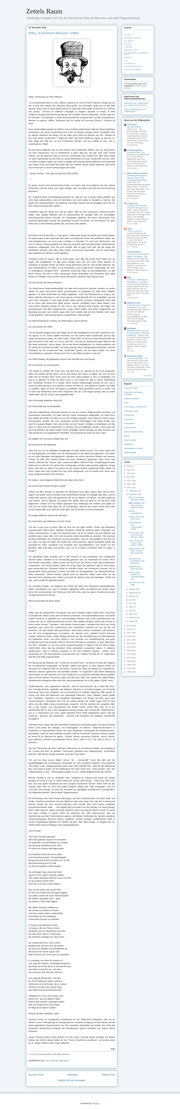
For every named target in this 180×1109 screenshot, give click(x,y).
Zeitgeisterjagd (130, 452)
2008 (129, 665)
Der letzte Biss (130, 428)
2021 (129, 484)
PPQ (129, 277)
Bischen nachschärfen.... (136, 512)
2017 (129, 633)
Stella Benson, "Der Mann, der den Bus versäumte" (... (136, 552)
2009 (129, 661)
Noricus (128, 57)
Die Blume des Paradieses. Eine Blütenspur (136, 561)
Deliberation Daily (134, 356)
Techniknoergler (133, 66)
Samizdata (131, 328)
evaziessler (128, 419)
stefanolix (130, 63)
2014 (129, 643)
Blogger (95, 1103)
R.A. (126, 60)
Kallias (128, 44)
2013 (129, 647)
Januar (132, 621)
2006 (129, 672)
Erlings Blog (129, 415)
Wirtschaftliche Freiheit (137, 173)
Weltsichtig (128, 444)
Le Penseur (132, 125)
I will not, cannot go (134, 231)
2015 (129, 640)
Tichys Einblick (133, 252)
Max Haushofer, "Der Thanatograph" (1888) (136, 525)
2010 (129, 658)
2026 (129, 466)
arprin (126, 403)
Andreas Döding (132, 38)
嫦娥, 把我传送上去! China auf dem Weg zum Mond (137, 505)
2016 (129, 636)
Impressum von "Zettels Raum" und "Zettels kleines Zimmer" (136, 104)
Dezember (133, 491)
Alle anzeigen (147, 375)
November (133, 494)
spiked (126, 436)
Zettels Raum (44, 11)
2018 (129, 629)
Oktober (132, 589)
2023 (129, 477)
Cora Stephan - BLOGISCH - (136, 407)
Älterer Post (108, 1074)
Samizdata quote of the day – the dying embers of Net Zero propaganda (138, 333)
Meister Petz (131, 50)
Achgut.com (132, 203)
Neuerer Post (35, 1074)
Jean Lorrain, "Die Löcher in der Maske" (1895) (136, 543)
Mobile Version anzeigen (72, 1080)
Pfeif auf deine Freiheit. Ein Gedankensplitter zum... (136, 575)
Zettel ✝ (128, 35)
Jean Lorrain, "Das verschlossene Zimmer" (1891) (136, 535)
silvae (129, 229)
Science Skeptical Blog (133, 432)
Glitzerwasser (129, 423)
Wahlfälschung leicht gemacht (135, 568)
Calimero (129, 41)
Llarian (128, 47)
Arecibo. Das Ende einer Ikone (136, 518)
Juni (131, 603)
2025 (129, 470)
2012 (129, 650)
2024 (129, 473)
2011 (129, 654)
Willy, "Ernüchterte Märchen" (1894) (136, 498)
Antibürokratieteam (131, 399)
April (131, 610)
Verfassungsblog (134, 150)
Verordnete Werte (134, 152)
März (131, 614)
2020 (129, 487)
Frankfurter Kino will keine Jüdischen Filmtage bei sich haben (137, 208)
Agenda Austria (133, 303)
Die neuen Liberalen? (135, 358)
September (134, 593)
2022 (129, 480)
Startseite (72, 1074)
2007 (129, 668)
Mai (131, 607)
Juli (130, 600)
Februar (132, 617)
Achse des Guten (131, 388)
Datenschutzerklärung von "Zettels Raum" (134, 110)
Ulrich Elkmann (132, 69)
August (132, 596)
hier (60, 1054)
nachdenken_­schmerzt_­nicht (136, 53)
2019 (129, 626)
